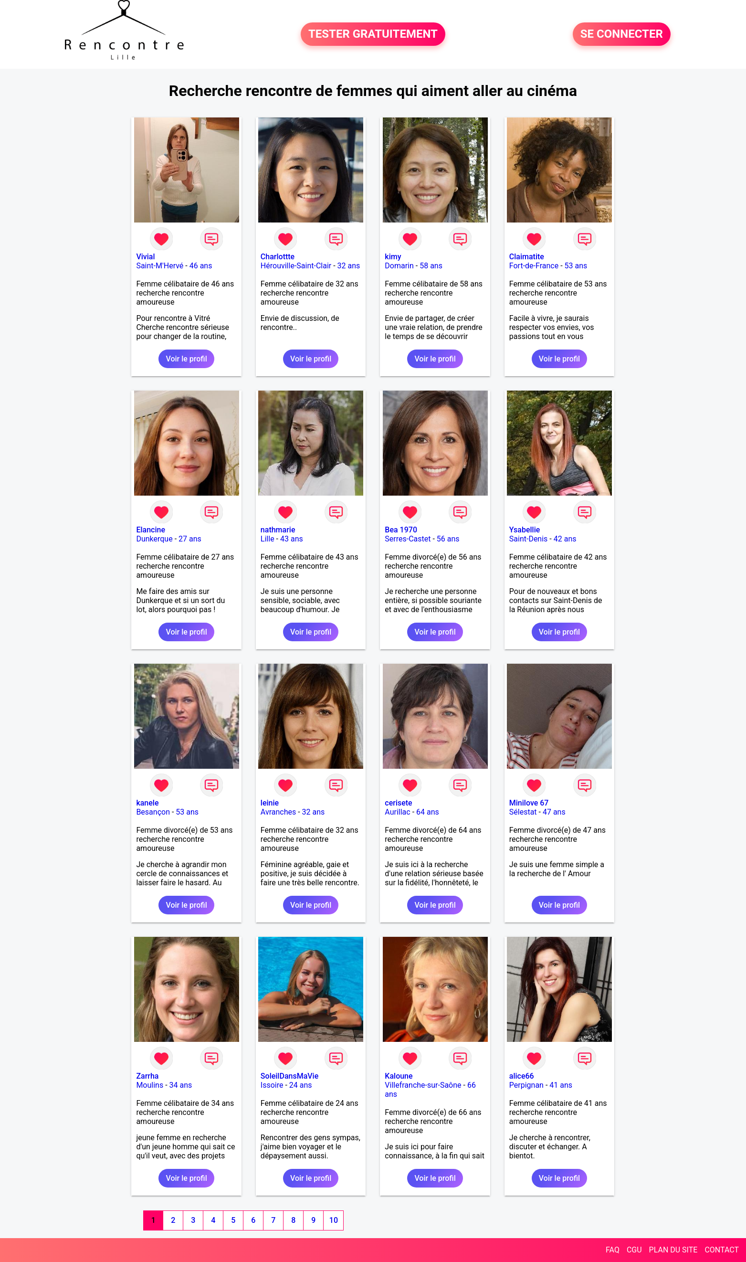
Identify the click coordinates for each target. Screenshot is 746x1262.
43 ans (291, 538)
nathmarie (278, 529)
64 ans (427, 812)
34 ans (180, 1085)
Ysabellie (524, 529)
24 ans (300, 1085)
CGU (634, 1249)
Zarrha (147, 1076)
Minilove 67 (529, 802)
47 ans (554, 812)
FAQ (613, 1249)
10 (333, 1220)
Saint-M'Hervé (159, 265)
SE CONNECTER (621, 34)
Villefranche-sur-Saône (423, 1085)
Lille (267, 538)
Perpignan (526, 1085)
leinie (270, 802)
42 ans (565, 538)
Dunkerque (154, 538)
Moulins (149, 1085)
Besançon (153, 812)
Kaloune (398, 1076)
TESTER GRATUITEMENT (373, 34)
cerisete (398, 802)
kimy (393, 256)
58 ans (431, 265)
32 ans (348, 265)
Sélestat (523, 812)
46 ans (200, 265)
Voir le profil (186, 358)
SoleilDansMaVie (289, 1076)
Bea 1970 (401, 529)
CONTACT (721, 1249)
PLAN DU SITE (673, 1249)
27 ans (190, 538)
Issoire (272, 1085)
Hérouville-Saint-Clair (296, 265)
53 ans (576, 265)
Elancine (150, 529)
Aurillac (397, 812)
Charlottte (277, 256)
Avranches (278, 812)
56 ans (448, 538)
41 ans (560, 1085)
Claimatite (526, 256)
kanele (147, 802)
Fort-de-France (533, 265)
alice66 (521, 1076)
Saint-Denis (528, 538)
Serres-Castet (408, 538)
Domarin (399, 265)
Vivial (145, 256)
